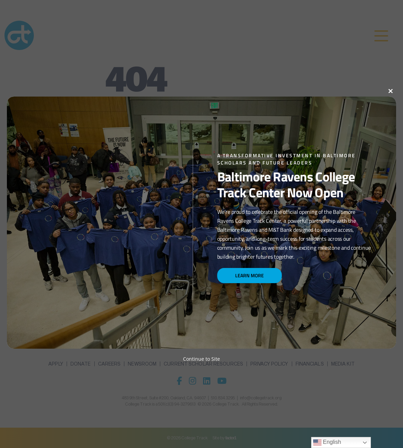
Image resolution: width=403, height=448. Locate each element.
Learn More (249, 275)
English (327, 442)
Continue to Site (201, 359)
